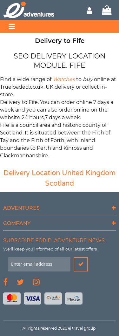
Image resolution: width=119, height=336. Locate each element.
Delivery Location (31, 173)
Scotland (59, 183)
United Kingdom (89, 173)
